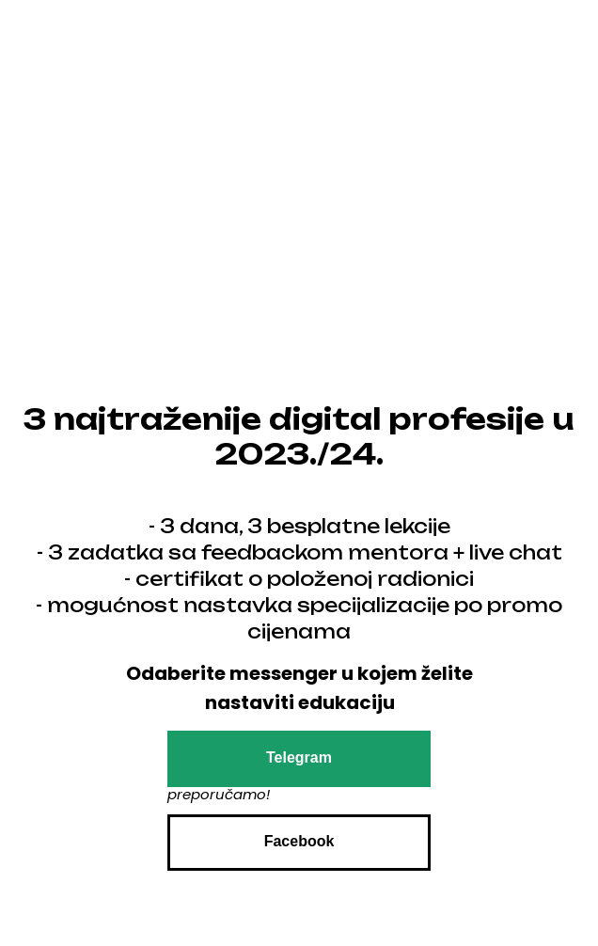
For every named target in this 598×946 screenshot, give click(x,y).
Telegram (299, 757)
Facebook (299, 841)
